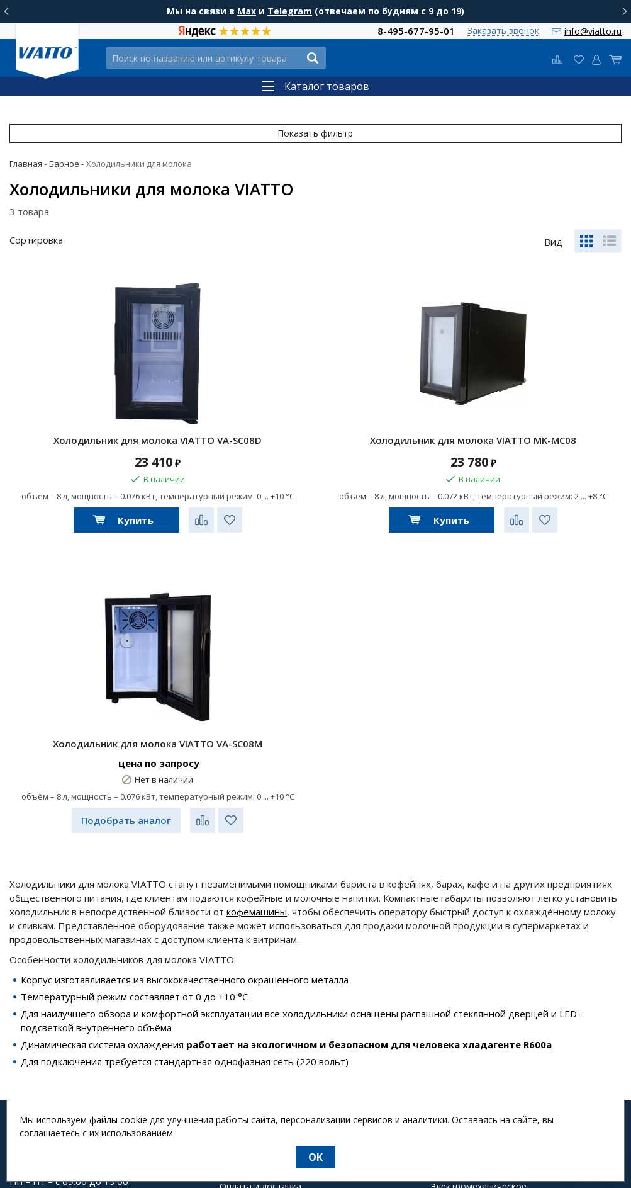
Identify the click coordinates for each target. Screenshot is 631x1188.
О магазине (244, 971)
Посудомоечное (465, 1047)
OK (315, 1157)
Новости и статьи (258, 941)
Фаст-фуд (450, 941)
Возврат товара (254, 1016)
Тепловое (451, 956)
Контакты (241, 1031)
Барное (446, 1001)
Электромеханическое (478, 986)
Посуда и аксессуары (475, 1062)
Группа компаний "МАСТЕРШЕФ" (300, 1089)
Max (246, 11)
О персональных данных (271, 1047)
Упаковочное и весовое (481, 1016)
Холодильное (459, 971)
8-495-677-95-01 (416, 31)
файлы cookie (118, 1120)
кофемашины (256, 711)
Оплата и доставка (260, 986)
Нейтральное (459, 1031)
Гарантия (240, 1001)
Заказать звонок (503, 31)
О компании (245, 956)
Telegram (289, 11)
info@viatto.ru (593, 31)
